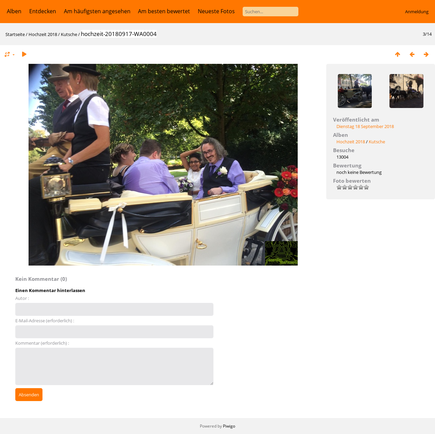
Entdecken (42, 11)
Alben (14, 11)
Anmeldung (417, 11)
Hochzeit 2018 (43, 34)
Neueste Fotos (216, 11)
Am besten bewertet (164, 11)
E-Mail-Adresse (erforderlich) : (44, 321)
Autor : (22, 298)
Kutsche (69, 34)
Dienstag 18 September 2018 (365, 126)
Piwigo (229, 426)
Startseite (15, 34)
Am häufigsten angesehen (97, 11)
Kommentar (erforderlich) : (42, 343)
